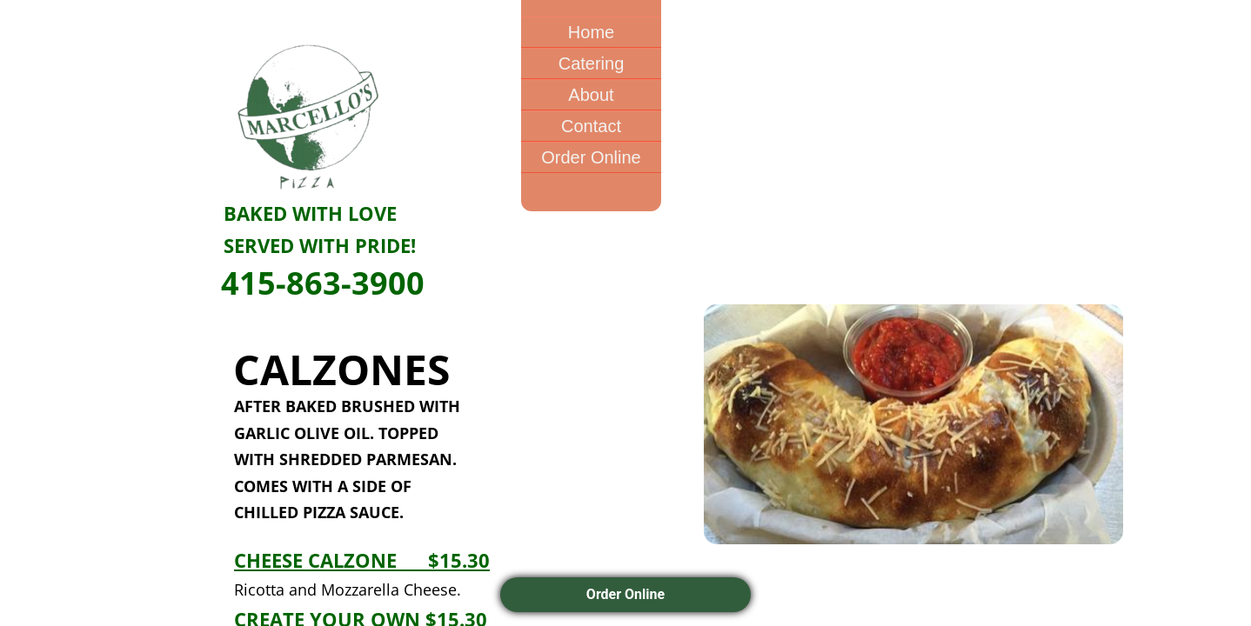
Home (591, 32)
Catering (592, 63)
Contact (591, 126)
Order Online (591, 157)
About (590, 94)
